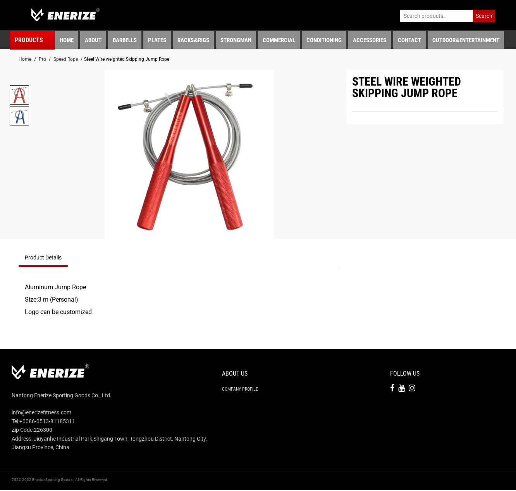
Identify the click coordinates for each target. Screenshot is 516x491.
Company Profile (240, 390)
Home (25, 60)
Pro (42, 60)
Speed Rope (65, 60)
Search (484, 16)
